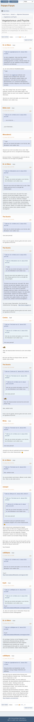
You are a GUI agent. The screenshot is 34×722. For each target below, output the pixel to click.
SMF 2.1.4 (10, 720)
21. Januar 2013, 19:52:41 (8, 320)
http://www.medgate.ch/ (24, 305)
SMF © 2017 (15, 720)
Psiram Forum (8, 5)
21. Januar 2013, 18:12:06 (8, 47)
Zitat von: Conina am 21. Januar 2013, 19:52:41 (17, 371)
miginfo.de (15, 75)
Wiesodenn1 (7, 134)
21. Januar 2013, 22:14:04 (8, 658)
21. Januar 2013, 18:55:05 (8, 219)
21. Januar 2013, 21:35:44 (8, 585)
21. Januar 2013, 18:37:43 (8, 137)
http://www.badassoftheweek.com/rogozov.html (15, 575)
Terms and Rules (15, 718)
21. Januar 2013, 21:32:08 (8, 555)
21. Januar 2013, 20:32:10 (8, 463)
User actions (28, 40)
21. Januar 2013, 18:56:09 (8, 250)
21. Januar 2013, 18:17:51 (8, 110)
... (24, 37)
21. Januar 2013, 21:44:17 (8, 623)
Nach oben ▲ (23, 718)
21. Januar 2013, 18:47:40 (8, 166)
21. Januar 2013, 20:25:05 (8, 367)
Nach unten (5, 37)
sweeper (5, 487)
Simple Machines (22, 720)
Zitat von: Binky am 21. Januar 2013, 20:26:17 (16, 493)
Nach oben (5, 704)
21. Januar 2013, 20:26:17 (8, 423)
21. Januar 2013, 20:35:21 (8, 489)
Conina (5, 317)
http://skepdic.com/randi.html (10, 698)
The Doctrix (7, 216)
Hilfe (10, 718)
